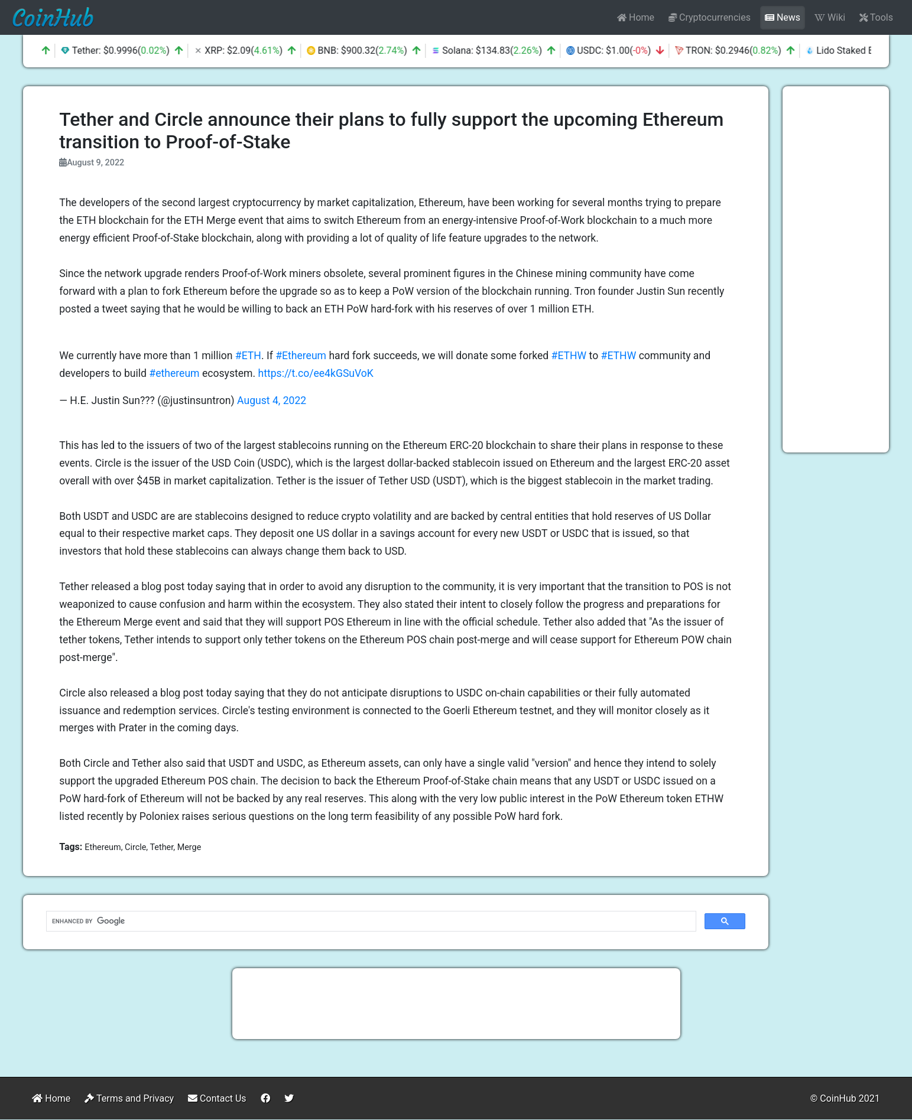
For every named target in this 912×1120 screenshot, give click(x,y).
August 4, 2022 (271, 400)
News (782, 17)
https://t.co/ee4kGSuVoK (316, 373)
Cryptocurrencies (709, 17)
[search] (370, 921)
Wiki (829, 17)
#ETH (248, 356)
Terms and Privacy (129, 1098)
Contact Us (217, 1098)
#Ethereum (300, 356)
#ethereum (174, 373)
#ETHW (569, 356)
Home (635, 17)
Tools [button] (876, 17)
